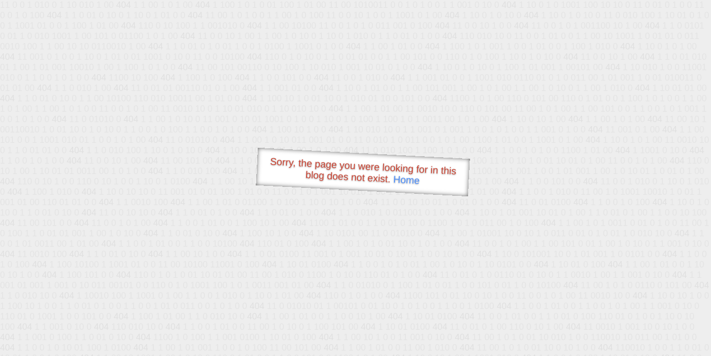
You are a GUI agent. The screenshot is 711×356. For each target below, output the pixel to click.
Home (406, 180)
